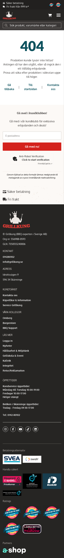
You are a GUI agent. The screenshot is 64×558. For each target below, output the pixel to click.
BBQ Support (10, 327)
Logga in (8, 340)
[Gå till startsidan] (9, 15)
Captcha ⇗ (45, 164)
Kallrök (7, 360)
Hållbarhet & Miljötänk (16, 350)
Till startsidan (30, 87)
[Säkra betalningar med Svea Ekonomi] (12, 458)
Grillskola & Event (13, 355)
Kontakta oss (53, 87)
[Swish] (32, 458)
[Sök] (32, 25)
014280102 (8, 256)
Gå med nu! (32, 146)
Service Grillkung (12, 305)
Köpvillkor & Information (17, 300)
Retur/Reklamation (14, 370)
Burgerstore (9, 322)
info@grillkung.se (13, 261)
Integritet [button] (8, 365)
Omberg (7, 318)
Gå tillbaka (9, 87)
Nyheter (7, 345)
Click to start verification (35, 159)
